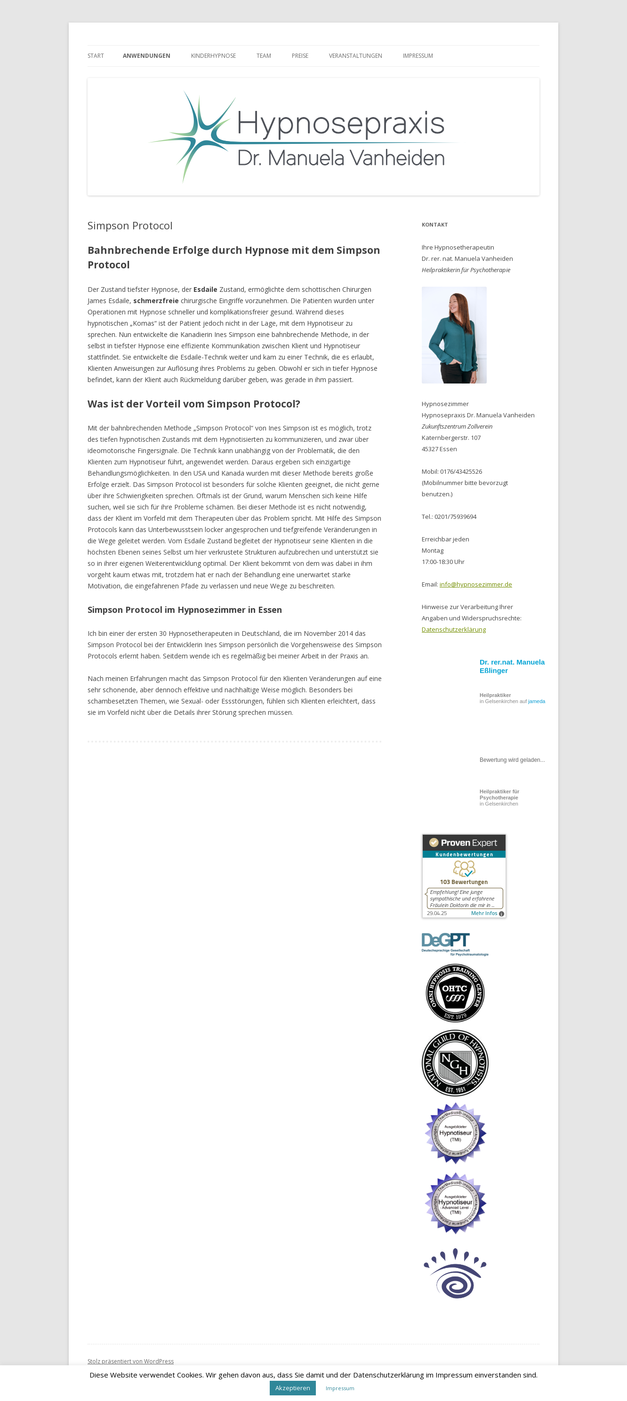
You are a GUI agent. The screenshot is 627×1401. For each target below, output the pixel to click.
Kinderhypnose (213, 56)
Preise (300, 56)
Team (264, 56)
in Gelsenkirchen (499, 797)
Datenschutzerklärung (454, 629)
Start (96, 56)
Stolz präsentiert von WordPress (131, 1361)
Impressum (418, 56)
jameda (536, 701)
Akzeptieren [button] (292, 1388)
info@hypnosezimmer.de (476, 584)
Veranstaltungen (355, 56)
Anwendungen (146, 56)
